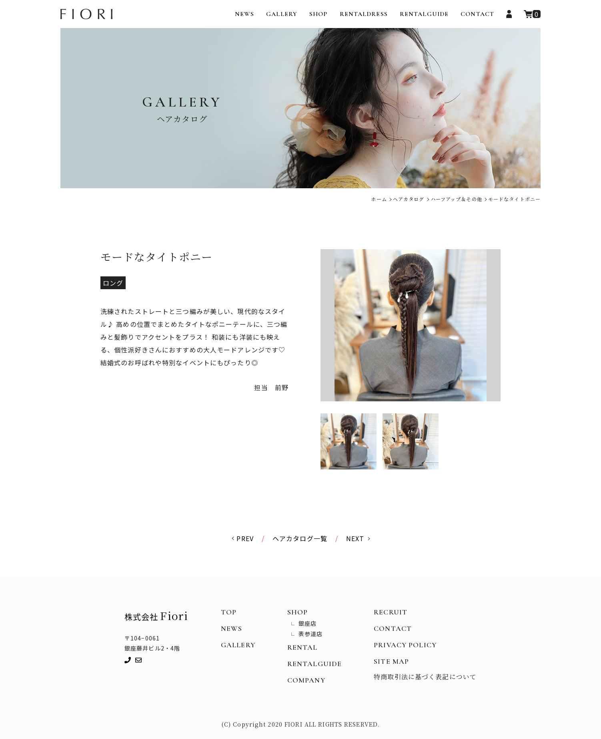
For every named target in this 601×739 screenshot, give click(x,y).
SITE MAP (391, 661)
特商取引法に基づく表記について (425, 676)
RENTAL (302, 647)
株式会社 (156, 615)
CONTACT (477, 14)
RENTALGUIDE (424, 14)
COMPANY (306, 680)
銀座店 (307, 623)
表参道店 (310, 634)
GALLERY (281, 14)
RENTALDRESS (364, 14)
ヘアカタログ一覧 (299, 538)
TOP (228, 612)
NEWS (244, 14)
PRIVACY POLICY (405, 644)
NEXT (355, 538)
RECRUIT (390, 612)
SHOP (318, 14)
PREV (244, 538)
